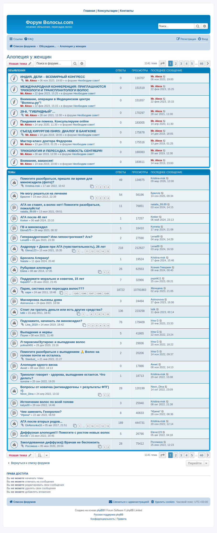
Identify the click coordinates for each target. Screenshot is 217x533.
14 (102, 251)
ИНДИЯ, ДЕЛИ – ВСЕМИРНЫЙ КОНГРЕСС (52, 77)
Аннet (23, 368)
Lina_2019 (31, 324)
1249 (106, 293)
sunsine (24, 381)
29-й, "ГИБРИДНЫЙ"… (37, 111)
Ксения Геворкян (161, 267)
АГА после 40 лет (33, 217)
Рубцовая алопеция (35, 267)
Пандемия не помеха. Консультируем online (54, 121)
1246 (83, 293)
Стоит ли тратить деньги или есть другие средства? (61, 309)
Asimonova (26, 303)
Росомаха (31, 446)
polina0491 (26, 345)
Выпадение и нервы (36, 332)
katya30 (25, 405)
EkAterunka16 (33, 425)
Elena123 (31, 250)
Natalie (24, 261)
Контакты (127, 10)
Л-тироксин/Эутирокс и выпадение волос (52, 342)
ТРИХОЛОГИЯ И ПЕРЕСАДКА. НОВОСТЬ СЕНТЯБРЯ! (61, 151)
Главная (89, 10)
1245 (76, 293)
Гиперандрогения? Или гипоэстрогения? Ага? (56, 237)
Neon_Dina (26, 393)
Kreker (24, 220)
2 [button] (176, 63)
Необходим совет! (89, 80)
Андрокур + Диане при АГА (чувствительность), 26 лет (63, 246)
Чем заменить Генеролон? (40, 411)
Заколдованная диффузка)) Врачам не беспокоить (60, 442)
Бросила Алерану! (34, 258)
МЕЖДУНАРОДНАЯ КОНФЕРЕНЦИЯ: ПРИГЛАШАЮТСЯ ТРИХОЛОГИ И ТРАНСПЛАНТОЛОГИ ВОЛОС (63, 88)
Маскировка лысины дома (41, 300)
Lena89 (24, 240)
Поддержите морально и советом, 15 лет (52, 279)
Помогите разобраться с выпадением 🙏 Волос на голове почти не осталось (59, 353)
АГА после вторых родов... (41, 421)
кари (28, 292)
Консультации (108, 10)
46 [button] (201, 63)
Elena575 (26, 230)
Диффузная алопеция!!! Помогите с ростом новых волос (65, 432)
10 (107, 314)
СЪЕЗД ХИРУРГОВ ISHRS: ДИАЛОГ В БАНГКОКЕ (58, 131)
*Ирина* (25, 414)
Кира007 (25, 282)
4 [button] (186, 63)
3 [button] (181, 63)
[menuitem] (28, 39)
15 (107, 251)
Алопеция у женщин (29, 56)
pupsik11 (156, 278)
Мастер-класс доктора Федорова (46, 141)
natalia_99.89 (28, 211)
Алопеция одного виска (38, 365)
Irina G (155, 320)
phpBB (100, 510)
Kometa (155, 226)
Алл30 (24, 435)
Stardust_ (31, 359)
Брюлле (25, 196)
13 (97, 251)
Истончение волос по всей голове (46, 402)
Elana (23, 270)
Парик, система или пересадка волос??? (52, 288)
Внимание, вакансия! (36, 160)
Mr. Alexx (31, 80)
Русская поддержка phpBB (108, 514)
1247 (91, 293)
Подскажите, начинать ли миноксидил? (51, 321)
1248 (98, 293)
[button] (162, 63)
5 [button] (192, 63)
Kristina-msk (32, 185)
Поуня (24, 335)
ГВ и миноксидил (33, 227)
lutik (22, 312)
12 (92, 251)
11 (87, 251)
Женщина (157, 288)
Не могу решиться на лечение (43, 193)
